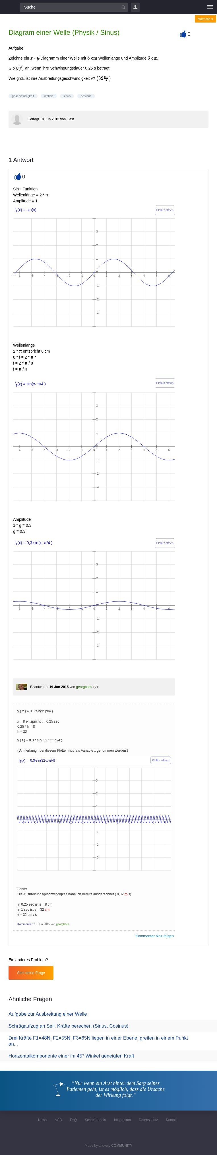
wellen (48, 96)
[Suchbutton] (123, 7)
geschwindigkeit (23, 96)
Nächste (205, 19)
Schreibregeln (95, 1120)
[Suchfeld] (74, 7)
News (42, 1120)
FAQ (73, 1120)
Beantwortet (39, 687)
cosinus (86, 96)
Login (135, 7)
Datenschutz (148, 1120)
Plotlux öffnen (164, 210)
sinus (67, 96)
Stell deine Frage (31, 973)
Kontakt (171, 1120)
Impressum (122, 1120)
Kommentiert (25, 924)
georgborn (84, 687)
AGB (58, 1120)
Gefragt (33, 119)
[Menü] (210, 7)
